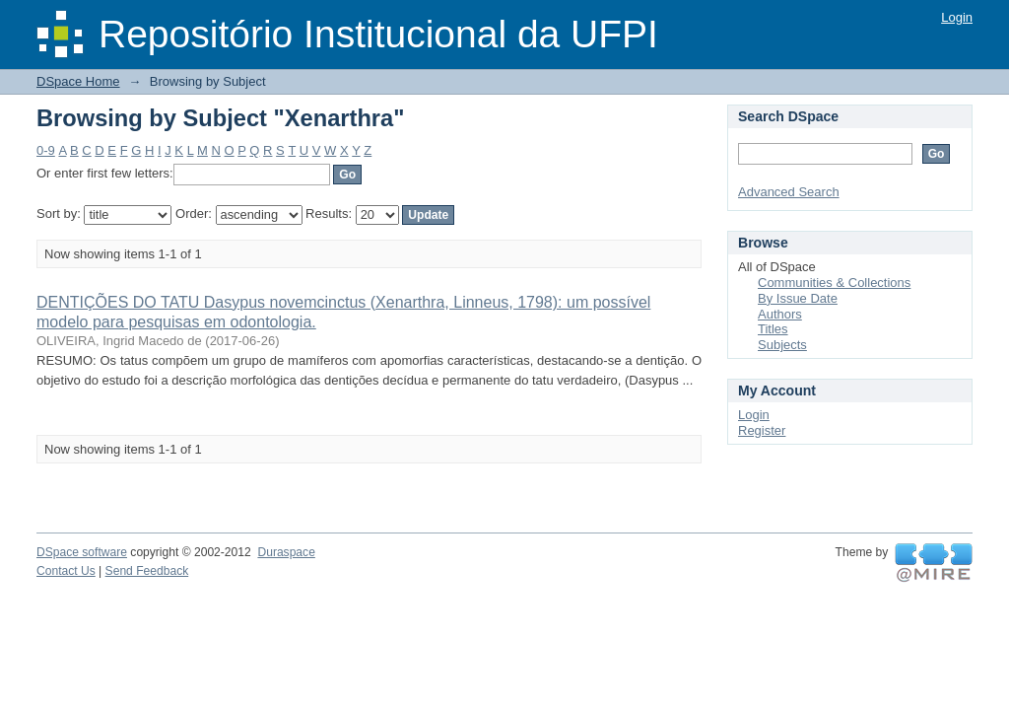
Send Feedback (147, 571)
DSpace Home (78, 81)
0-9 (45, 150)
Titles (773, 328)
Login (957, 17)
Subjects (782, 344)
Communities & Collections (834, 282)
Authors (780, 314)
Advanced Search (789, 191)
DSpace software (81, 552)
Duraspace (285, 552)
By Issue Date (798, 298)
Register (761, 430)
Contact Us (66, 571)
